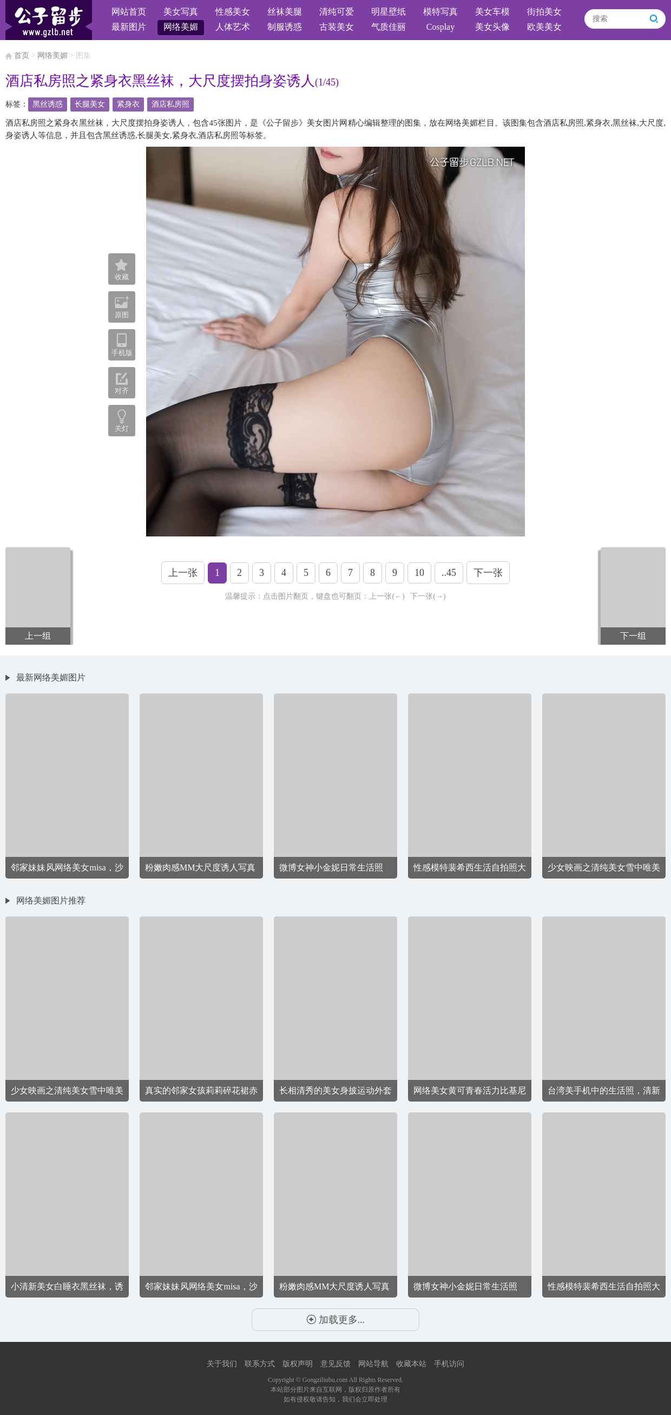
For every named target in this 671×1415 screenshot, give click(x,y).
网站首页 (128, 11)
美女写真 (180, 11)
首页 (21, 55)
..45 (449, 572)
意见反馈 (335, 1364)
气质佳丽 (388, 26)
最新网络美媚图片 (50, 677)
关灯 (122, 428)
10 (419, 572)
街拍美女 (544, 11)
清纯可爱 (336, 11)
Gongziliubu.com (325, 1380)
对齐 (121, 383)
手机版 (121, 345)
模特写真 (440, 11)
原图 (121, 307)
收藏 (121, 270)
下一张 (488, 572)
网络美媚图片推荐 (50, 900)
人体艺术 (232, 26)
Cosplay (440, 26)
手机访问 (449, 1364)
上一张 (183, 572)
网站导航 (373, 1364)
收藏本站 (411, 1364)
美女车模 (492, 11)
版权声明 (297, 1364)
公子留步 (48, 20)
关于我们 (222, 1364)
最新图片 (128, 26)
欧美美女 (544, 26)
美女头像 (492, 26)
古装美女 (336, 26)
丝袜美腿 (284, 11)
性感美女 (232, 11)
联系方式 (260, 1364)
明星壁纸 (388, 11)
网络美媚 (180, 26)
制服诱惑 (284, 26)
